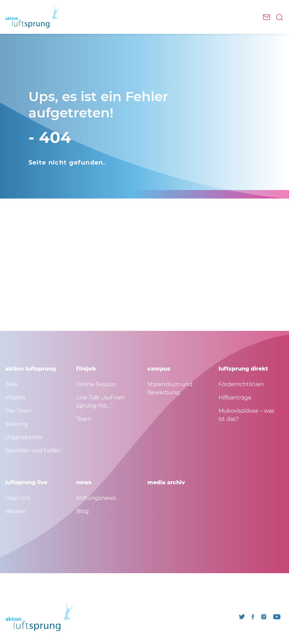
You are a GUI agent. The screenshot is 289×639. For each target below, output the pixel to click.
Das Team (18, 411)
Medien (15, 511)
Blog (82, 511)
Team (83, 419)
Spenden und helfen (33, 450)
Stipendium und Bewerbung (169, 388)
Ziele (11, 384)
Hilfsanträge (235, 397)
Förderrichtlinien (241, 384)
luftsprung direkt (243, 368)
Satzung (16, 424)
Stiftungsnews (96, 498)
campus (158, 368)
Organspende (24, 437)
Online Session (96, 384)
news (83, 482)
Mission (15, 397)
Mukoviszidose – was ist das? (246, 415)
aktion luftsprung (30, 368)
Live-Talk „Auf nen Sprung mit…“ (100, 401)
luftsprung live (26, 482)
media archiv (166, 482)
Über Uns (18, 498)
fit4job (86, 368)
